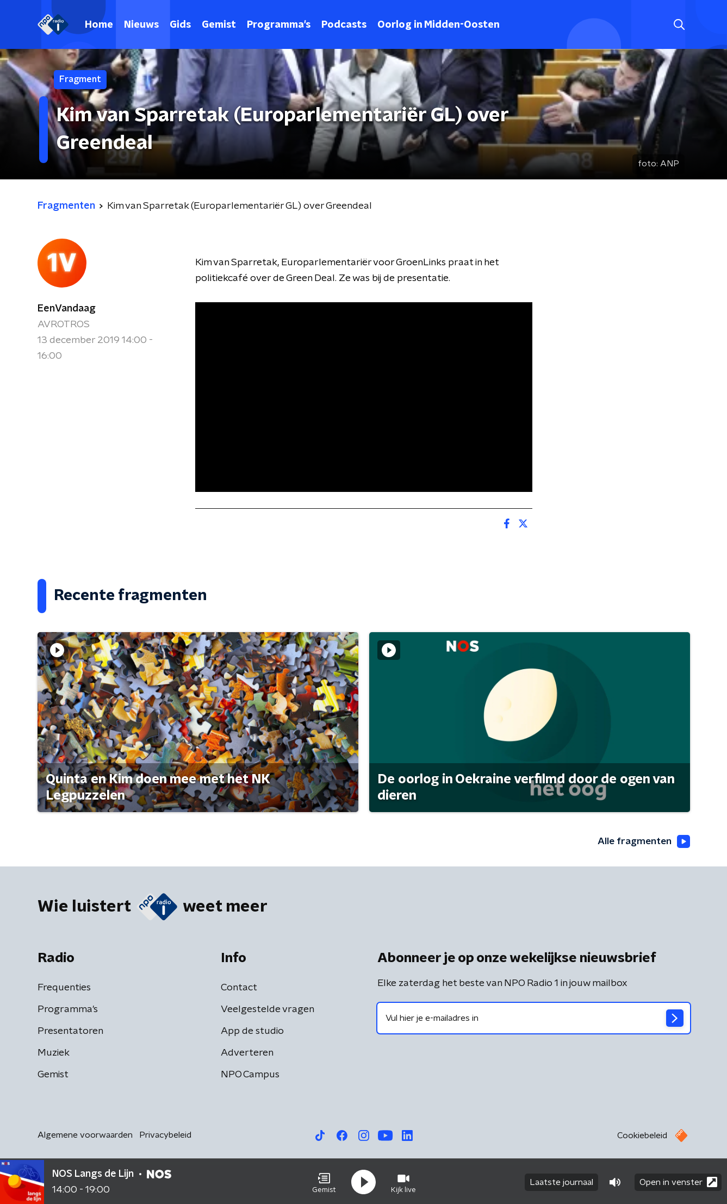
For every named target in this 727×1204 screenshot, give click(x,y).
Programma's (278, 25)
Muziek (54, 1053)
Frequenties (64, 988)
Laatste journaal (561, 1181)
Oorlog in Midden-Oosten (438, 25)
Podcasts (343, 25)
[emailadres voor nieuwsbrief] (533, 1018)
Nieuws (141, 25)
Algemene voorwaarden (85, 1135)
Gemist (219, 25)
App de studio (252, 1031)
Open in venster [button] (678, 1181)
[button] (324, 1181)
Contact (239, 988)
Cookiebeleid (642, 1135)
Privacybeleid (165, 1135)
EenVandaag (67, 309)
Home (99, 25)
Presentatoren (70, 1031)
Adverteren (247, 1053)
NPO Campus (250, 1075)
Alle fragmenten (642, 842)
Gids (180, 25)
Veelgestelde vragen (267, 1009)
